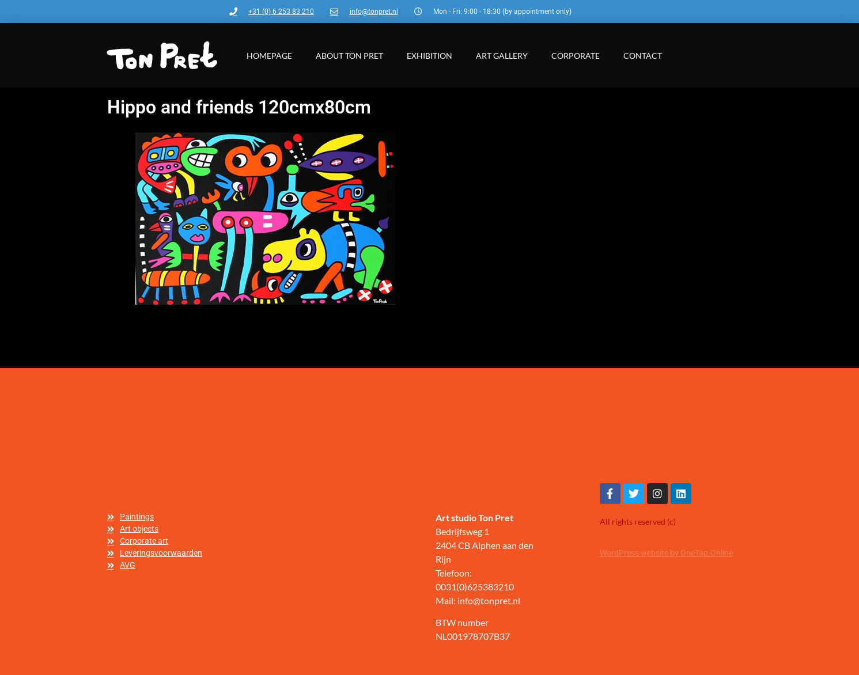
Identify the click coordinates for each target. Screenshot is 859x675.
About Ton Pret (349, 55)
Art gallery (502, 55)
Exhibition (429, 55)
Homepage (269, 55)
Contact (642, 55)
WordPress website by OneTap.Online (666, 553)
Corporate (575, 55)
